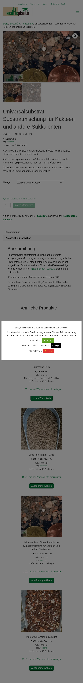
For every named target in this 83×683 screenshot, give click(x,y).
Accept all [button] (48, 340)
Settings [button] (55, 346)
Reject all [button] (49, 351)
